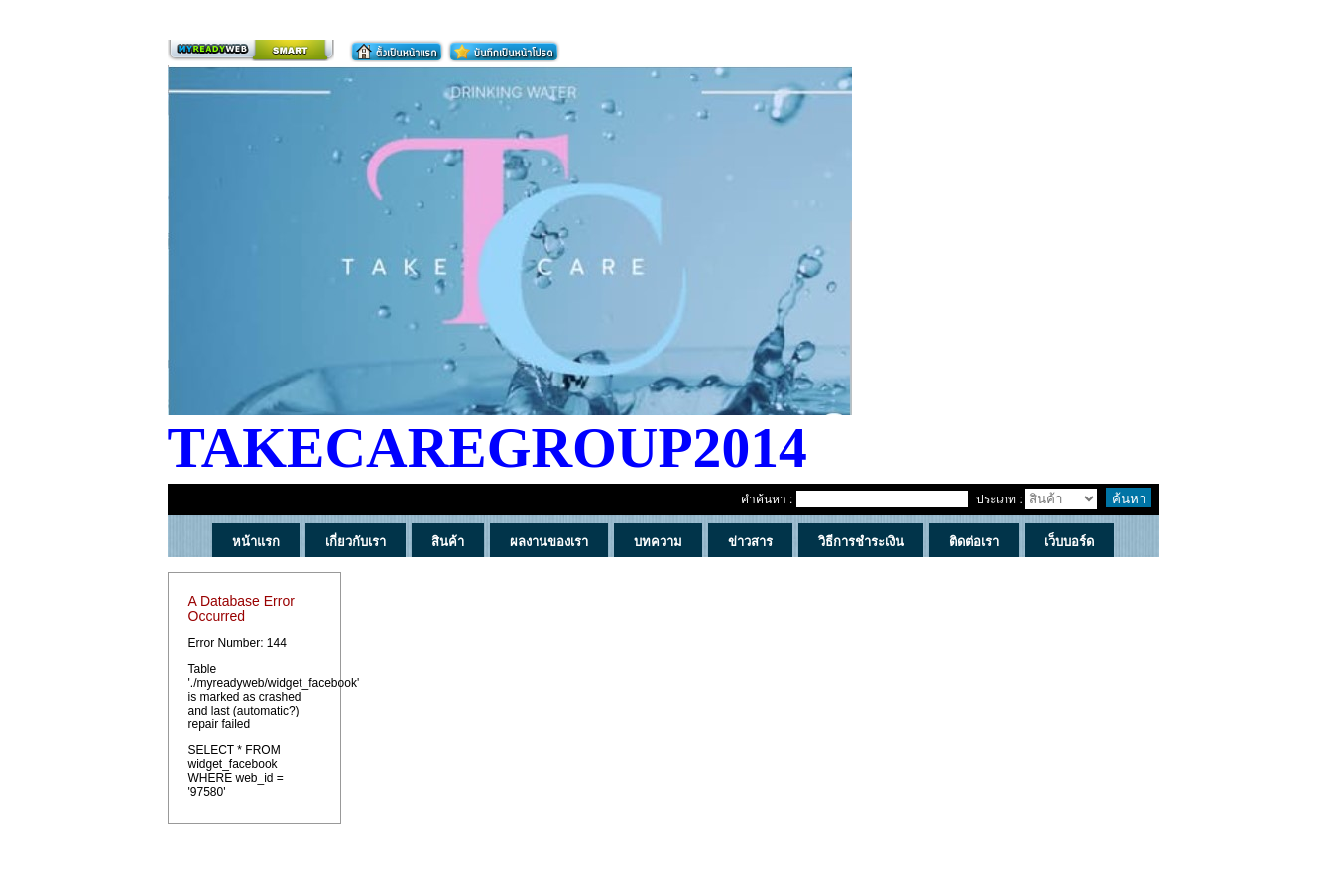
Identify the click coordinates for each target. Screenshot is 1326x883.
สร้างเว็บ (251, 50)
